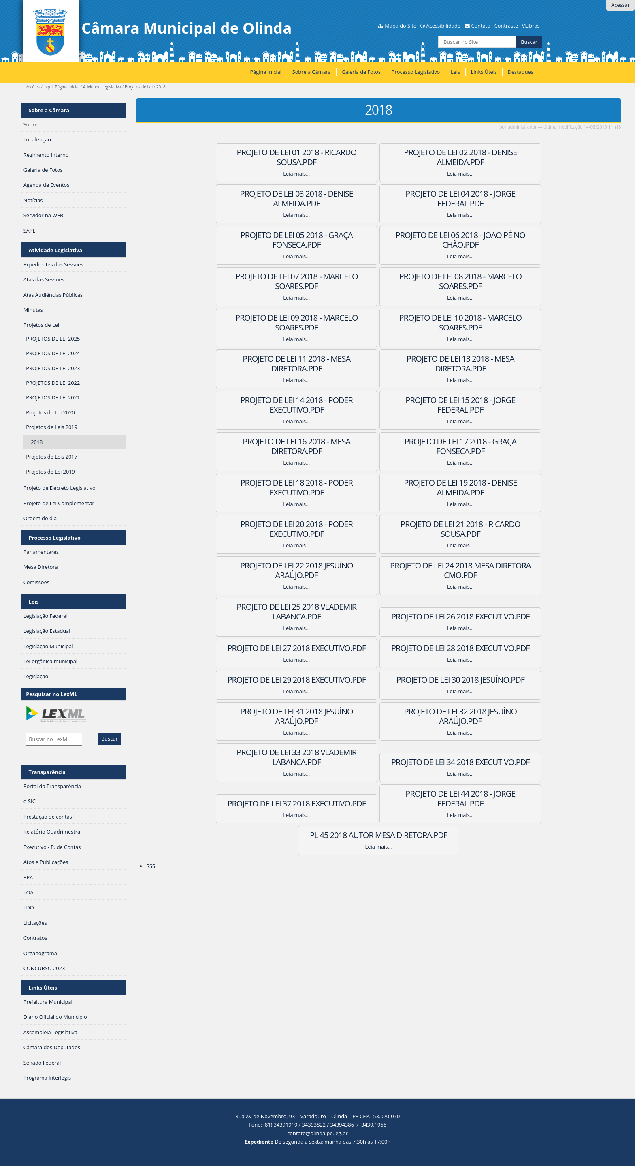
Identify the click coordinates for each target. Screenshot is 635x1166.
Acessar (620, 5)
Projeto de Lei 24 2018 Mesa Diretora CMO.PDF (255, 446)
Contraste (506, 25)
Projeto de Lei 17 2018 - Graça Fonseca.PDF (255, 363)
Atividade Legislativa (102, 87)
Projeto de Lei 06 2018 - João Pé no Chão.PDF (502, 198)
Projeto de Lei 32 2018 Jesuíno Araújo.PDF (502, 529)
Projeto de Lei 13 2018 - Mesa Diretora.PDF (502, 281)
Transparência (47, 772)
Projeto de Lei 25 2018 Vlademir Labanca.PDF (378, 446)
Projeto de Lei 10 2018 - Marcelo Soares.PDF (255, 281)
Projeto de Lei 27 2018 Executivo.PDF (255, 487)
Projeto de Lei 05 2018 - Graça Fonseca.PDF (378, 198)
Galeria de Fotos (361, 71)
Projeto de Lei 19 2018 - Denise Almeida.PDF (502, 363)
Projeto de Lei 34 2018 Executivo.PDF (378, 570)
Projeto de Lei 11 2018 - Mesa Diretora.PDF (379, 281)
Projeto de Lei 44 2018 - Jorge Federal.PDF (317, 611)
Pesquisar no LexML (51, 694)
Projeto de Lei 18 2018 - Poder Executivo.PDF (378, 363)
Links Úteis (484, 71)
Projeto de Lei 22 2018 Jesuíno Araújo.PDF (502, 404)
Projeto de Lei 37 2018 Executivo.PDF (502, 570)
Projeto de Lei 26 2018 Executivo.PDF (502, 446)
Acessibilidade (443, 25)
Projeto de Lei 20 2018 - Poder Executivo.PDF (255, 404)
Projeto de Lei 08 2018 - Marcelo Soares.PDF (378, 239)
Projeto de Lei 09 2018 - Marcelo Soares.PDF (502, 239)
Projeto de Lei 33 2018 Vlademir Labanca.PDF (255, 570)
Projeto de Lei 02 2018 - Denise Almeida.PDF (378, 157)
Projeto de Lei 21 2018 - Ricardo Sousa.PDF (378, 404)
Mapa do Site (400, 25)
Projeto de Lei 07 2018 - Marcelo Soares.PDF (255, 239)
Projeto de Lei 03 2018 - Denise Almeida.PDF (502, 157)
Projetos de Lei (139, 87)
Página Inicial (265, 71)
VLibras (531, 25)
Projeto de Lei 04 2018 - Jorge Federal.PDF (255, 198)
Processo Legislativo (416, 71)
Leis (455, 71)
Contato (480, 25)
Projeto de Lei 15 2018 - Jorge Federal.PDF (378, 322)
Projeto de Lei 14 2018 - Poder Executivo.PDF (255, 322)
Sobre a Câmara (311, 71)
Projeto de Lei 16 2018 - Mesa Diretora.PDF (502, 322)
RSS (150, 647)
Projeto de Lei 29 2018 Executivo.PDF (502, 487)
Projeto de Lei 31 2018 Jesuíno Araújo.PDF (378, 529)
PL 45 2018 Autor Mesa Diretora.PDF (440, 611)
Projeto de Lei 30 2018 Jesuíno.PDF (255, 529)
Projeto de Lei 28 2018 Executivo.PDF (378, 487)
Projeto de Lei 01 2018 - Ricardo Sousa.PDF (255, 157)
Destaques (520, 71)
